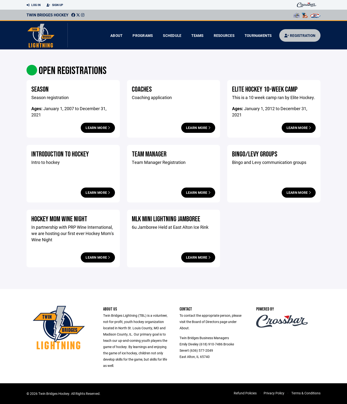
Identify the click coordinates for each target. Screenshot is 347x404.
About (116, 35)
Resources (224, 35)
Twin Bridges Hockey (47, 14)
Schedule (172, 35)
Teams (197, 35)
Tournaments (258, 35)
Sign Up (55, 5)
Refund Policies (245, 393)
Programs (143, 35)
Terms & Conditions (305, 393)
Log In (33, 5)
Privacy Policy (274, 393)
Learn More (98, 127)
